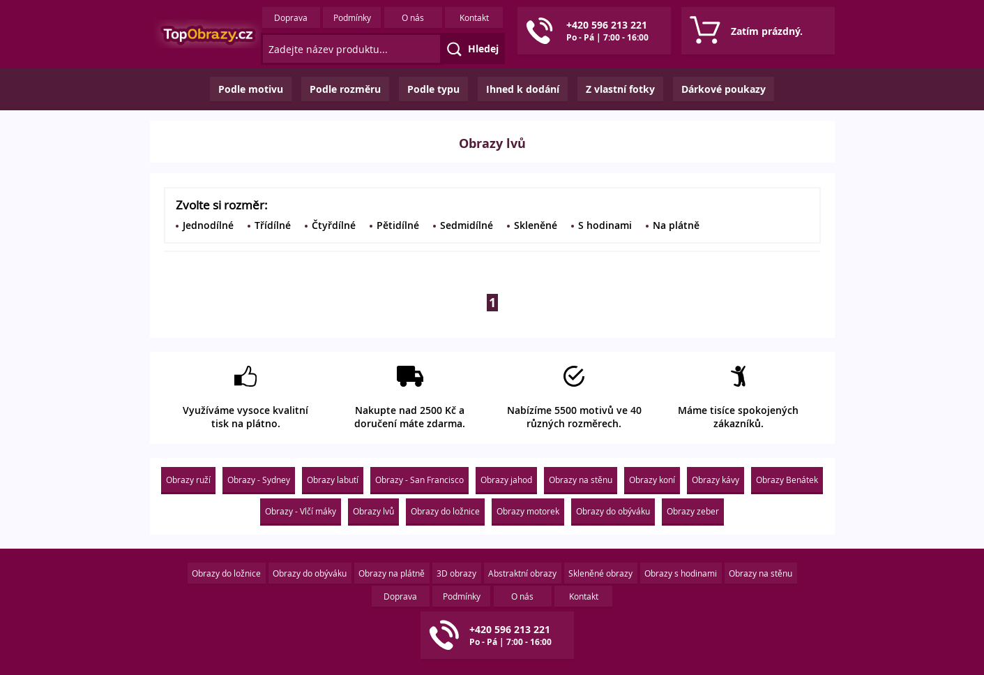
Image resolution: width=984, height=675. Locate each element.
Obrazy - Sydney (258, 479)
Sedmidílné (466, 225)
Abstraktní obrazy (522, 573)
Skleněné (535, 225)
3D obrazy (456, 573)
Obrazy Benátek (787, 479)
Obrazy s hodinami (680, 573)
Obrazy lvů (373, 511)
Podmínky (352, 17)
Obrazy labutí (332, 479)
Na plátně (676, 225)
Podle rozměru (345, 89)
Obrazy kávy (715, 479)
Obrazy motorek (528, 511)
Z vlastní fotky (620, 89)
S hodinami (605, 225)
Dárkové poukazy (723, 89)
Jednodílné (208, 225)
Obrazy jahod (506, 479)
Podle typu (433, 89)
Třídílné (273, 225)
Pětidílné (398, 225)
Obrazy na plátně (391, 573)
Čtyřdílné (334, 225)
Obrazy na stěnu (580, 479)
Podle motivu (250, 89)
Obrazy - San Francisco (419, 479)
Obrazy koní (652, 479)
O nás (413, 17)
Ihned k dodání (522, 89)
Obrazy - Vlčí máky (300, 511)
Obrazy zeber (693, 511)
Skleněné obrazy (600, 573)
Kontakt (474, 17)
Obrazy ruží (188, 479)
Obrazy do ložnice (445, 511)
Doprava (291, 17)
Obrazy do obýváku (613, 511)
